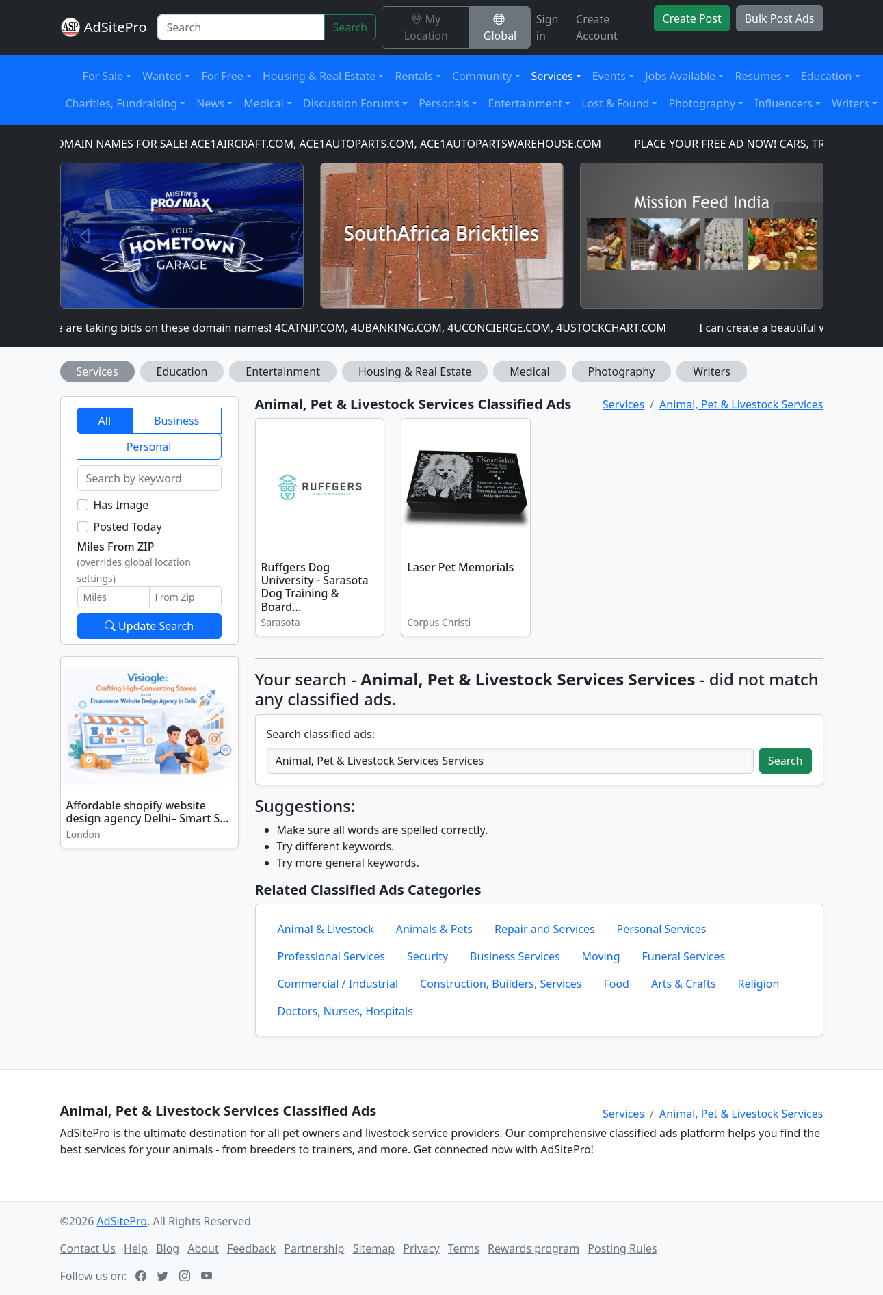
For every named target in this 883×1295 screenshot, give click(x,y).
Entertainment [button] (525, 103)
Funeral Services (683, 956)
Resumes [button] (758, 75)
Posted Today (128, 526)
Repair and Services (545, 929)
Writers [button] (850, 103)
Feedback (251, 1248)
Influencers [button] (783, 103)
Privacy (421, 1248)
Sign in (547, 27)
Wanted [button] (162, 75)
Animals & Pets (434, 929)
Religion (759, 983)
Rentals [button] (413, 75)
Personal (149, 446)
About (202, 1248)
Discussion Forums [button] (351, 103)
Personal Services (662, 929)
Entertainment (283, 371)
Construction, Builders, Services (500, 983)
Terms (463, 1248)
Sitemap (374, 1248)
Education (182, 371)
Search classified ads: (321, 734)
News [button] (210, 103)
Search (350, 27)
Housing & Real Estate (414, 371)
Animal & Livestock (326, 929)
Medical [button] (263, 103)
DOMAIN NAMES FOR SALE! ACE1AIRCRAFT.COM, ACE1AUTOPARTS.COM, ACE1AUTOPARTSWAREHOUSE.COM (333, 143)
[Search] (240, 27)
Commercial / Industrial (338, 983)
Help (136, 1248)
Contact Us (88, 1248)
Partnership (314, 1248)
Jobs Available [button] (680, 75)
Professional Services (332, 956)
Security (427, 956)
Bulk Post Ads (780, 18)
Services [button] (552, 75)
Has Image (121, 504)
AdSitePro (115, 27)
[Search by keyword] (149, 478)
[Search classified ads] (510, 761)
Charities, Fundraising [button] (122, 103)
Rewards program (533, 1248)
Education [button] (826, 75)
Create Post (692, 18)
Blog (167, 1248)
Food (616, 983)
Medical (529, 371)
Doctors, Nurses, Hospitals (345, 1011)
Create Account (597, 27)
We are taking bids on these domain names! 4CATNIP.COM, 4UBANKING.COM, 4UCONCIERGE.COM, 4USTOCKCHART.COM (365, 327)
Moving (601, 956)
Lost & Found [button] (615, 103)
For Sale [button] (103, 75)
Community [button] (482, 75)
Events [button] (609, 75)
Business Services (515, 956)
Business (176, 420)
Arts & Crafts (683, 983)
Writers (711, 371)
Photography (621, 371)
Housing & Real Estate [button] (319, 75)
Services (97, 371)
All (104, 420)
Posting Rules (622, 1248)
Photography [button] (701, 103)
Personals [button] (444, 103)
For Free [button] (222, 75)
